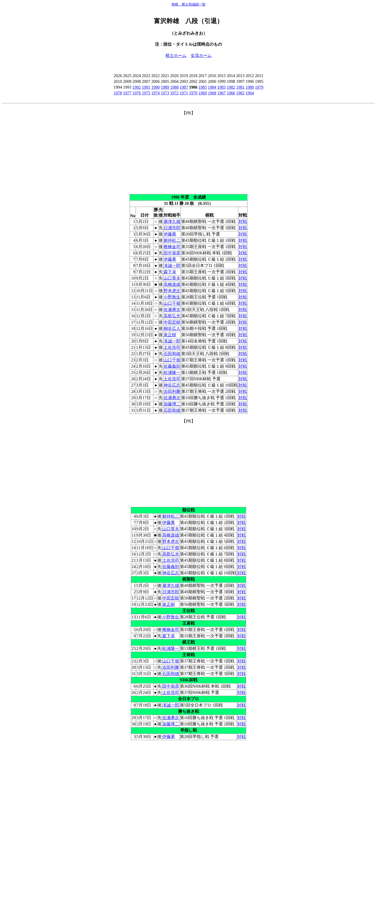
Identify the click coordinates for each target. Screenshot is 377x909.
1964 (250, 93)
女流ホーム (201, 55)
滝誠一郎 (172, 265)
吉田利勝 (172, 391)
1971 (184, 93)
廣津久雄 (172, 221)
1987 (184, 87)
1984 (212, 87)
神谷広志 (172, 385)
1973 (165, 93)
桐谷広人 (172, 328)
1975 (146, 93)
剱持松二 (172, 240)
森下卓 (170, 272)
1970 (193, 93)
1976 (136, 93)
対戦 (243, 221)
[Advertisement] (188, 152)
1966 (231, 93)
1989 (165, 87)
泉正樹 (170, 335)
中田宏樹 (172, 322)
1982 (231, 87)
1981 (240, 87)
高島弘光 (172, 316)
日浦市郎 (172, 228)
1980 (250, 87)
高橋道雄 (172, 284)
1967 (221, 93)
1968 (212, 93)
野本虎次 (172, 290)
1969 (202, 93)
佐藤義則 (172, 366)
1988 (174, 87)
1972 (174, 93)
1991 (146, 87)
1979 (259, 87)
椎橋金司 (172, 246)
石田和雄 (172, 353)
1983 (221, 87)
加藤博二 (172, 404)
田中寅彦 (172, 253)
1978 (118, 93)
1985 (202, 87)
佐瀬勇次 (172, 309)
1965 (240, 93)
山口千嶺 (172, 303)
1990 (155, 87)
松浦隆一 (172, 372)
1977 (127, 93)
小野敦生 (172, 297)
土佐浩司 (172, 347)
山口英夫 (172, 278)
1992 (136, 87)
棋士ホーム (175, 55)
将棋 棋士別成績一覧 (188, 4)
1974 (155, 93)
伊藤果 (170, 234)
